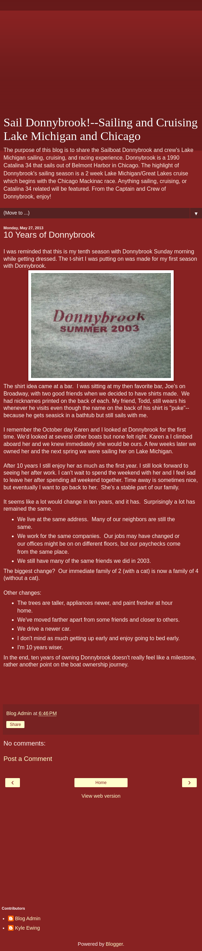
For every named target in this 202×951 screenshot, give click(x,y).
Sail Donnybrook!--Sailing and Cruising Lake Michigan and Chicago (100, 129)
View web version (101, 796)
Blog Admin (28, 918)
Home (101, 782)
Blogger (114, 944)
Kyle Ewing (27, 928)
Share (15, 724)
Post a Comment (27, 758)
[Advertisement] (101, 60)
